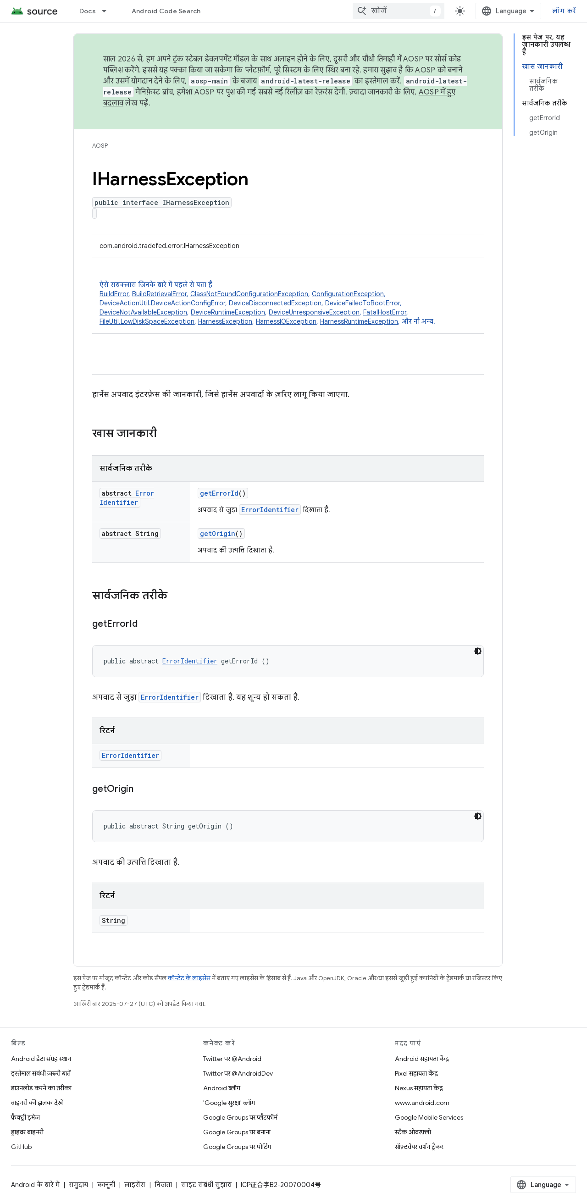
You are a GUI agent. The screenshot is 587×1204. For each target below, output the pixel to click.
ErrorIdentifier (127, 498)
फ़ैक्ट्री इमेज (25, 1117)
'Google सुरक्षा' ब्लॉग (229, 1103)
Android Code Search (166, 11)
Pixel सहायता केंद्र (416, 1073)
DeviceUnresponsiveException (314, 312)
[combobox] (398, 11)
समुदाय (78, 1184)
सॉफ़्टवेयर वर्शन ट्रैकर (419, 1147)
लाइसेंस (134, 1184)
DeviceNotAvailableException (143, 312)
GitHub (21, 1147)
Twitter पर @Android (232, 1059)
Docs (87, 11)
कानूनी (106, 1184)
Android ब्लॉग (221, 1088)
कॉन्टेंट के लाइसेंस (189, 978)
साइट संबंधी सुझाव (206, 1184)
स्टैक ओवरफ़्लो (413, 1132)
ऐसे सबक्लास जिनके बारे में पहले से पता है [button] (288, 303)
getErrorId (219, 493)
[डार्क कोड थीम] (477, 651)
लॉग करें (564, 11)
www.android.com (422, 1103)
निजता (163, 1184)
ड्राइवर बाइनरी (27, 1132)
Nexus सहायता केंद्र (419, 1088)
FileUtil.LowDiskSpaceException (147, 321)
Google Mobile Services (429, 1117)
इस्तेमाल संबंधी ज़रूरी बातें (41, 1073)
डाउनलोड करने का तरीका (41, 1088)
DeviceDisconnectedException (275, 303)
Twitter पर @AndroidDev (238, 1073)
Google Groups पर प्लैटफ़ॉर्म (240, 1117)
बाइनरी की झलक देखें (37, 1103)
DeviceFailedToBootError (362, 303)
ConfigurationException (348, 294)
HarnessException (225, 321)
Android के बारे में (35, 1184)
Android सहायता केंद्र (422, 1059)
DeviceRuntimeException (228, 312)
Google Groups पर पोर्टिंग (237, 1147)
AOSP (100, 145)
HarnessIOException (286, 321)
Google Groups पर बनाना (237, 1132)
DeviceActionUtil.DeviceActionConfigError (162, 303)
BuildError (114, 294)
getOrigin (217, 533)
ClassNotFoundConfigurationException (249, 294)
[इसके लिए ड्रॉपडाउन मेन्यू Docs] (108, 11)
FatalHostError (384, 312)
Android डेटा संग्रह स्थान (41, 1059)
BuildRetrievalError (159, 294)
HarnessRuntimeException (359, 321)
